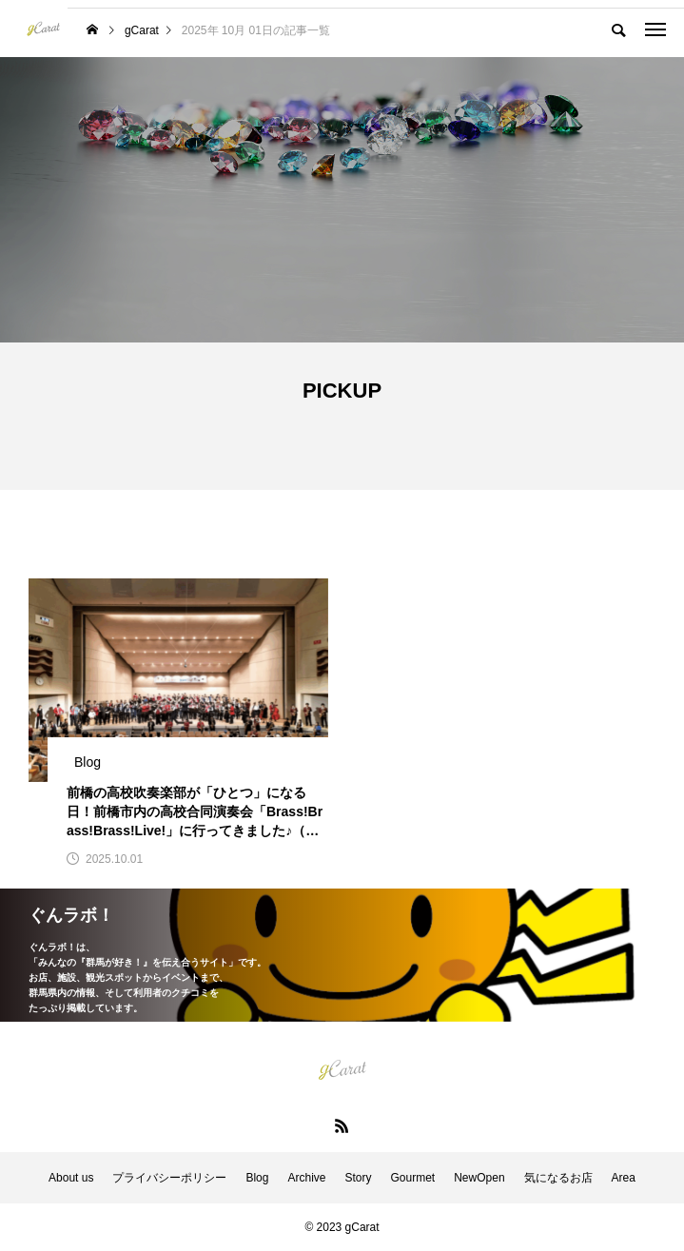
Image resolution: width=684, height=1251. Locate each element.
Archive (306, 1177)
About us (71, 1177)
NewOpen (479, 1177)
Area (623, 1177)
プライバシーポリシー (169, 1177)
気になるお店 (558, 1177)
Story (357, 1177)
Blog (256, 1177)
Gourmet (413, 1177)
